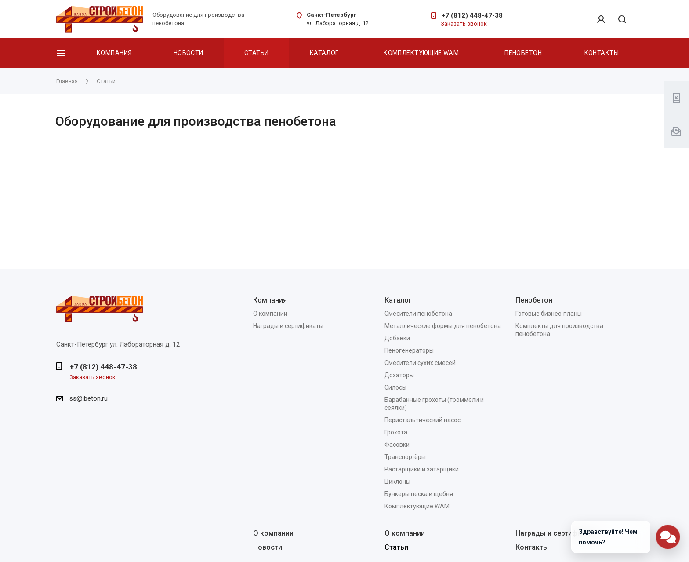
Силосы (395, 387)
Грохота (395, 432)
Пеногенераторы (409, 350)
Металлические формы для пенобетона (442, 325)
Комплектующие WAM (421, 52)
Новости (188, 52)
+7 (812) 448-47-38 (472, 15)
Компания (114, 52)
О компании (270, 313)
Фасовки (397, 444)
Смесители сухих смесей (420, 362)
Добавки (397, 338)
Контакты (601, 52)
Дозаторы (399, 375)
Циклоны (397, 481)
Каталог (324, 52)
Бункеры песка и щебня (418, 493)
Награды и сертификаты (288, 325)
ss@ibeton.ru (88, 398)
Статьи (256, 52)
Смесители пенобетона (418, 313)
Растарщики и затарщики (421, 469)
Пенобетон (523, 52)
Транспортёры (405, 456)
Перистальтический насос (422, 419)
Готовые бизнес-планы (548, 313)
